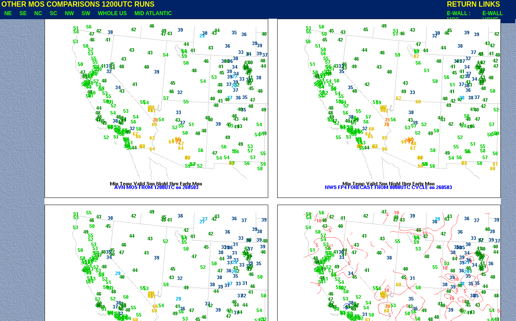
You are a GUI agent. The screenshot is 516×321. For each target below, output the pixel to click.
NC (38, 13)
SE (22, 13)
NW (69, 13)
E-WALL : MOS (459, 16)
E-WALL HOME (493, 16)
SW (85, 13)
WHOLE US (112, 13)
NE (8, 13)
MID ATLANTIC (153, 13)
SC (53, 13)
